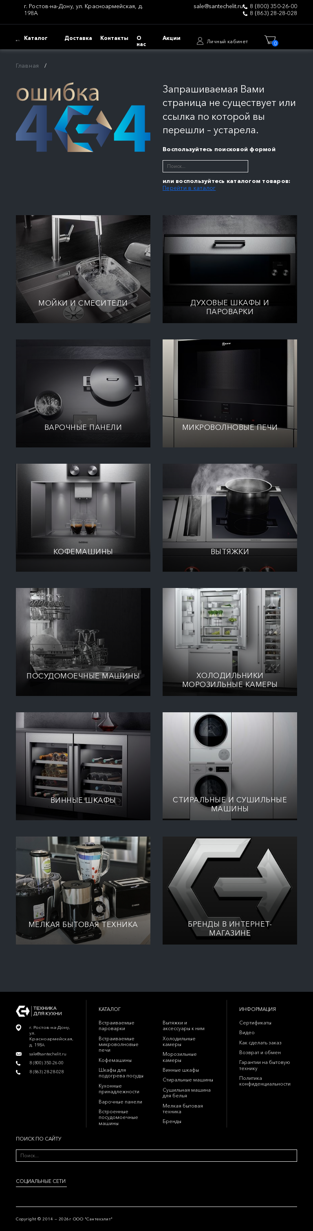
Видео (247, 1032)
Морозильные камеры (180, 1057)
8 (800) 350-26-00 (273, 6)
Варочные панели (120, 1102)
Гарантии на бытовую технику (264, 1065)
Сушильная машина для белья (187, 1093)
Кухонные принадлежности (119, 1088)
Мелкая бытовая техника (183, 1108)
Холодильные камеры (179, 1041)
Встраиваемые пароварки (116, 1025)
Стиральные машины (188, 1080)
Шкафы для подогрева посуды (121, 1073)
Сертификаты (255, 1023)
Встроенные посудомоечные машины (118, 1117)
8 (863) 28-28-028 (273, 13)
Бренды (172, 1121)
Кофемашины (115, 1060)
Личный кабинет (227, 41)
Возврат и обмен (260, 1052)
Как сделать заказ (260, 1042)
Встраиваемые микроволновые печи (119, 1044)
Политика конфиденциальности (265, 1081)
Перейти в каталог (189, 188)
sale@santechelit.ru (218, 6)
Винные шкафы (181, 1070)
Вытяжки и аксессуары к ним (184, 1025)
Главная (27, 65)
